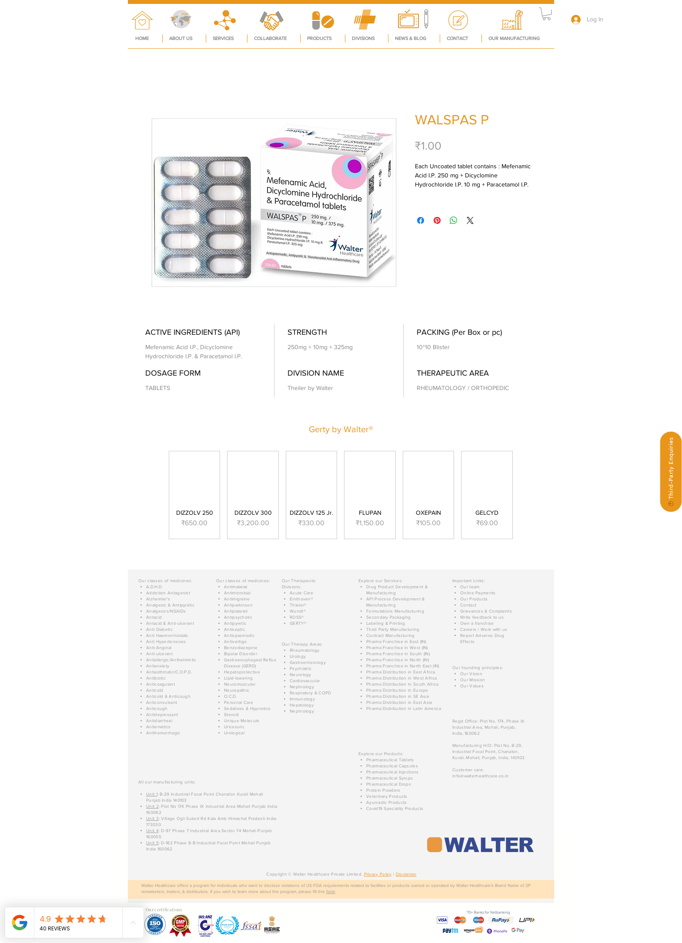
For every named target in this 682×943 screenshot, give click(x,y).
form (330, 891)
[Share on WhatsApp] (453, 220)
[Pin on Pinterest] (437, 220)
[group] (341, 494)
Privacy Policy (378, 874)
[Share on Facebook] (420, 220)
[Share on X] (470, 220)
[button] (546, 13)
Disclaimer (406, 874)
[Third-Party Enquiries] (671, 471)
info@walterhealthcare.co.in (480, 775)
